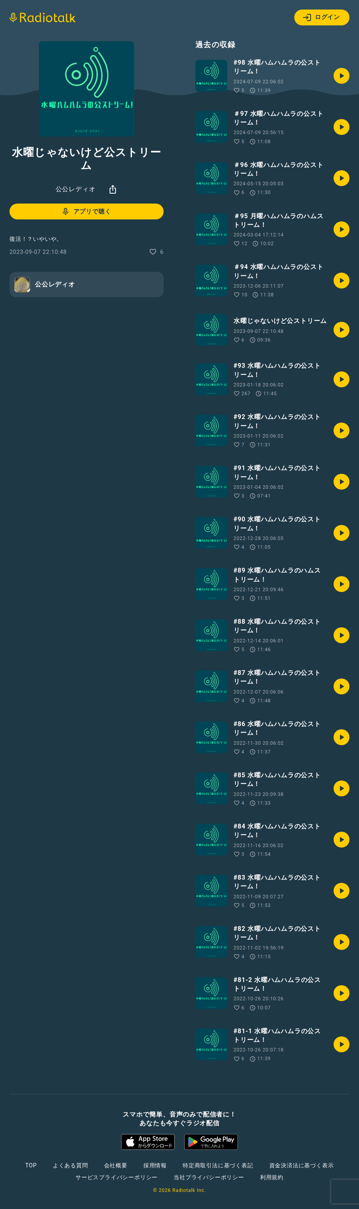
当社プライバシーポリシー (209, 1177)
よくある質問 (70, 1165)
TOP (31, 1165)
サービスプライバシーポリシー (116, 1177)
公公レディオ (76, 189)
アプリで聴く (86, 211)
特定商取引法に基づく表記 (218, 1165)
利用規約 (272, 1177)
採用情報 (155, 1165)
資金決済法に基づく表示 (301, 1165)
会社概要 (115, 1165)
